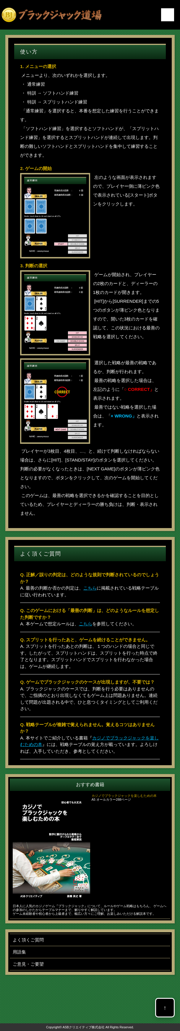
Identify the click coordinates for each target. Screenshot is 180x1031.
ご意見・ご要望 (28, 964)
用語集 (19, 951)
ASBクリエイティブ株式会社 (84, 1027)
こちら (90, 587)
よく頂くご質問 (28, 939)
